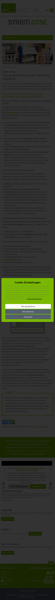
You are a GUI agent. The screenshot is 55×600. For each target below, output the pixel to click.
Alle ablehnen (28, 311)
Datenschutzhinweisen (34, 299)
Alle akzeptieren (28, 306)
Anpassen (28, 317)
